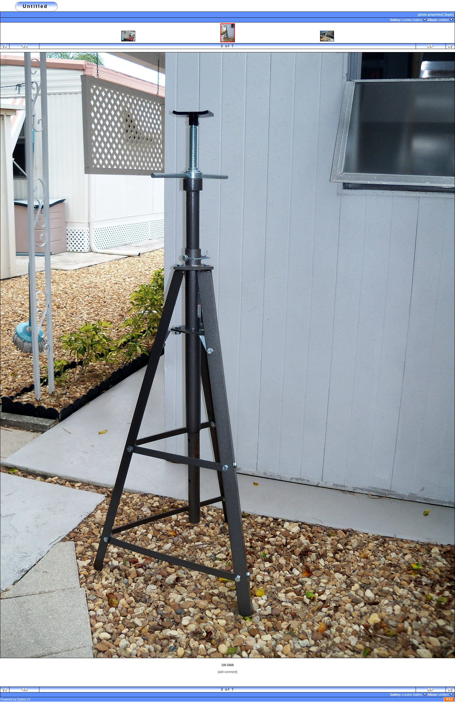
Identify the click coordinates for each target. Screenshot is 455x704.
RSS (449, 699)
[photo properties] (430, 14)
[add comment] (227, 672)
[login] (449, 14)
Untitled (445, 20)
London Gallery (414, 20)
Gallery (22, 699)
